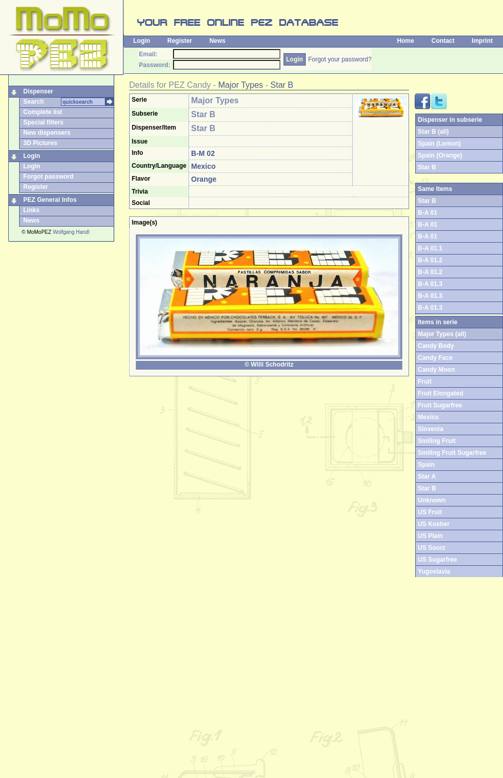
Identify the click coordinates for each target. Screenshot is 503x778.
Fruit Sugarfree (440, 405)
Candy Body (436, 346)
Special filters (43, 122)
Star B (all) (433, 131)
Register (179, 40)
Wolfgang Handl (71, 232)
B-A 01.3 (430, 284)
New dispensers (46, 132)
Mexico (428, 417)
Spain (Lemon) (439, 143)
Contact (442, 40)
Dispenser (38, 91)
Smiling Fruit (436, 440)
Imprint (482, 40)
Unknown (432, 500)
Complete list (42, 112)
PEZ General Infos (49, 199)
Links (31, 210)
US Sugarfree (437, 559)
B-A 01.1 (430, 248)
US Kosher (433, 524)
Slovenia (430, 429)
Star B (282, 85)
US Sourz (431, 547)
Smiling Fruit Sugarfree (452, 452)
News (217, 40)
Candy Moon (436, 369)
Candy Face (435, 357)
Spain (426, 464)
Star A (427, 476)
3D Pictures (40, 143)
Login (141, 40)
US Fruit (430, 512)
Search (33, 101)
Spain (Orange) (440, 155)
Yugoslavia (434, 571)
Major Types (240, 85)
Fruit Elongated (440, 393)
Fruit (425, 381)
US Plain (430, 535)
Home (405, 40)
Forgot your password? (340, 59)
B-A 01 (427, 212)
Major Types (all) (442, 334)
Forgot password (48, 176)
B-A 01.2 (430, 260)
